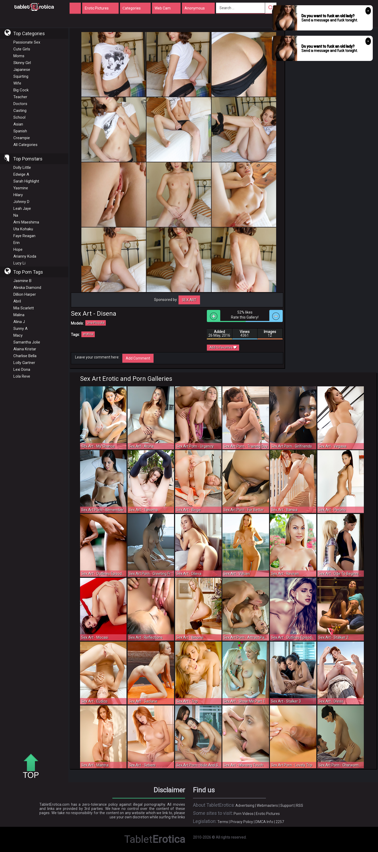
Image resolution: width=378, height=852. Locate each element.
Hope (18, 249)
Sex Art (189, 300)
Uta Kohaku (23, 229)
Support (287, 805)
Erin (16, 242)
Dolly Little (22, 167)
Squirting (20, 76)
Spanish (20, 131)
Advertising (244, 805)
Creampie (21, 138)
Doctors (20, 103)
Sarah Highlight (26, 181)
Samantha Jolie (26, 342)
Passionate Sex (26, 42)
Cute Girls (21, 49)
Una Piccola (95, 323)
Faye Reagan (24, 235)
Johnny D (21, 201)
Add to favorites (223, 347)
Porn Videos (244, 814)
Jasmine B (22, 280)
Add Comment (138, 358)
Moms (18, 56)
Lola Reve (21, 376)
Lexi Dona (21, 369)
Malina (18, 315)
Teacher (20, 97)
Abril (17, 301)
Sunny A (20, 328)
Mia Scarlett (23, 308)
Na (15, 215)
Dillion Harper (24, 294)
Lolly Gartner (24, 362)
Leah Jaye (22, 208)
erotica (88, 334)
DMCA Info (264, 822)
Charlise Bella (24, 356)
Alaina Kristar (24, 349)
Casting (20, 110)
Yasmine (20, 188)
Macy (18, 335)
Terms (222, 822)
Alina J (19, 321)
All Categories (25, 144)
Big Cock (21, 90)
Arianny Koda (24, 256)
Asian (18, 124)
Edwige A (21, 174)
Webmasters (267, 805)
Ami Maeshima (26, 222)
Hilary (18, 195)
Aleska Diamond (27, 287)
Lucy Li (19, 263)
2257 (280, 822)
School (19, 117)
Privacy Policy (241, 822)
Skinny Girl (22, 62)
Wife (17, 83)
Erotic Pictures (268, 814)
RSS (299, 805)
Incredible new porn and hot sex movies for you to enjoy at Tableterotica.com (34, 6)
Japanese (21, 69)
